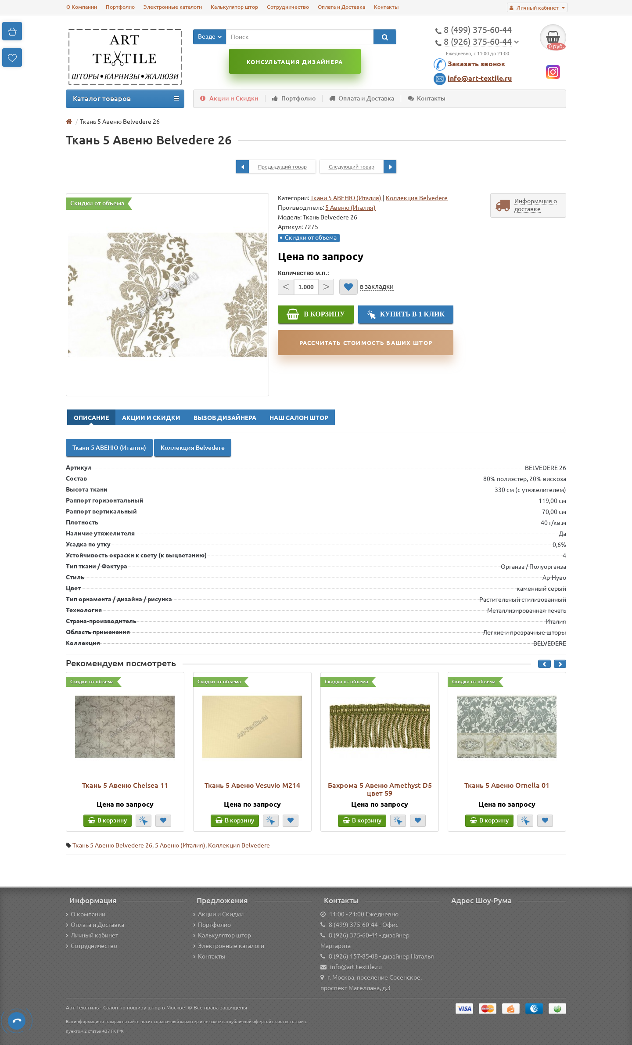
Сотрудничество (288, 7)
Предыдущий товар (271, 166)
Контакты (386, 7)
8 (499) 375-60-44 (353, 924)
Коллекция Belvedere (417, 197)
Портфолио (120, 7)
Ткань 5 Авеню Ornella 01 (506, 785)
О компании (85, 914)
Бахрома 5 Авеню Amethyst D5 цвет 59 (380, 789)
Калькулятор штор (234, 7)
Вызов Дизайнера (225, 417)
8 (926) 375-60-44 (353, 935)
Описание (91, 417)
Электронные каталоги (173, 7)
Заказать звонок (476, 64)
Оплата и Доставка (341, 7)
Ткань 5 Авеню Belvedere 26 (112, 845)
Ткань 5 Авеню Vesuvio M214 (252, 785)
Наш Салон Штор (298, 417)
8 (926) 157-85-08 (353, 956)
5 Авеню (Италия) (180, 845)
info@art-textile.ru (480, 78)
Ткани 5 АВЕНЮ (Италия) (345, 197)
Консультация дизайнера (295, 62)
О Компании (81, 7)
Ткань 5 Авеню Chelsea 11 (125, 785)
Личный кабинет (92, 935)
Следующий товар (362, 166)
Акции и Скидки (229, 98)
